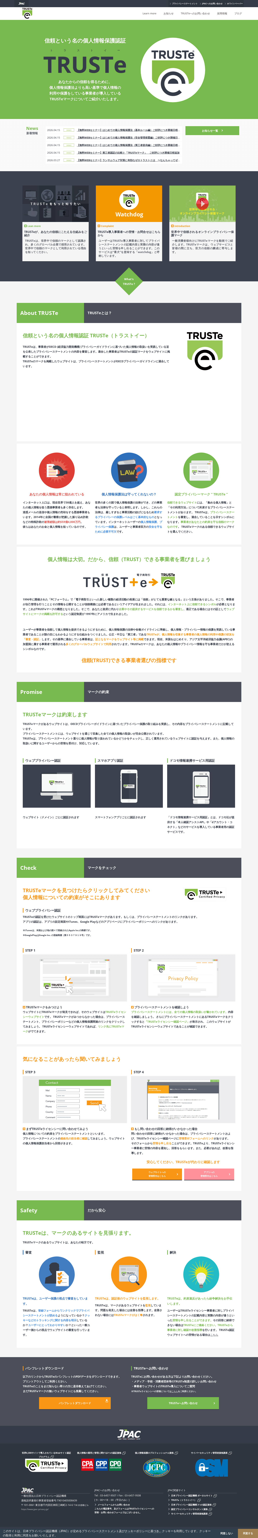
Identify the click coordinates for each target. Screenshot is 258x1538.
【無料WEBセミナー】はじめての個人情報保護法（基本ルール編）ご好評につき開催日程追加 (130, 130)
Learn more (149, 13)
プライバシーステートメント (100, 1531)
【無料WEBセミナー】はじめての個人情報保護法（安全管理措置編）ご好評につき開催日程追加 (131, 137)
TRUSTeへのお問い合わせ (195, 13)
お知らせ (169, 13)
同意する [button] (248, 1533)
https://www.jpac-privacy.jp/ (35, 1509)
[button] (58, 1535)
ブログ (238, 13)
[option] (55, 224)
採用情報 (222, 13)
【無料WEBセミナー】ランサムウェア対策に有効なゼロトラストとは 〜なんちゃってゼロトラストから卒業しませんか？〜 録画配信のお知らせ (160, 160)
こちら (214, 1334)
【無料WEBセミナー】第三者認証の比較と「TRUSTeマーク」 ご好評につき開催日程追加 (128, 152)
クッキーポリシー (136, 1531)
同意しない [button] (226, 1533)
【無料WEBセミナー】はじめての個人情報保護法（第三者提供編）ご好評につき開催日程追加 (130, 145)
